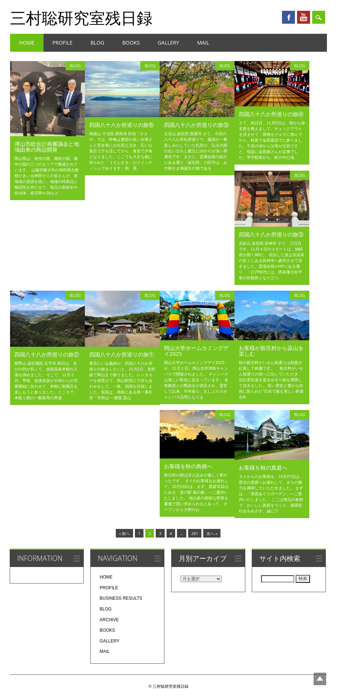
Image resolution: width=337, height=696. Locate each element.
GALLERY (168, 42)
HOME (27, 42)
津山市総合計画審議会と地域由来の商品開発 (46, 146)
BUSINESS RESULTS (121, 598)
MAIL (203, 42)
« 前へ (124, 533)
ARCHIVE (109, 619)
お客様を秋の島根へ (188, 466)
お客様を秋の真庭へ (263, 467)
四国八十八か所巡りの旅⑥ (121, 124)
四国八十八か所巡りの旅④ (271, 113)
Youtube (303, 17)
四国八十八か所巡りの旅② (46, 354)
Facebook (288, 17)
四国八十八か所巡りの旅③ (271, 234)
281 (194, 533)
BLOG (97, 42)
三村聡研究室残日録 (81, 17)
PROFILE (63, 42)
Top (320, 679)
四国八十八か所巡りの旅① (121, 354)
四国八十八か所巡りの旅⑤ (196, 124)
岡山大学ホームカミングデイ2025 (196, 350)
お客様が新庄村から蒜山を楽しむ (271, 350)
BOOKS (131, 42)
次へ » (211, 533)
